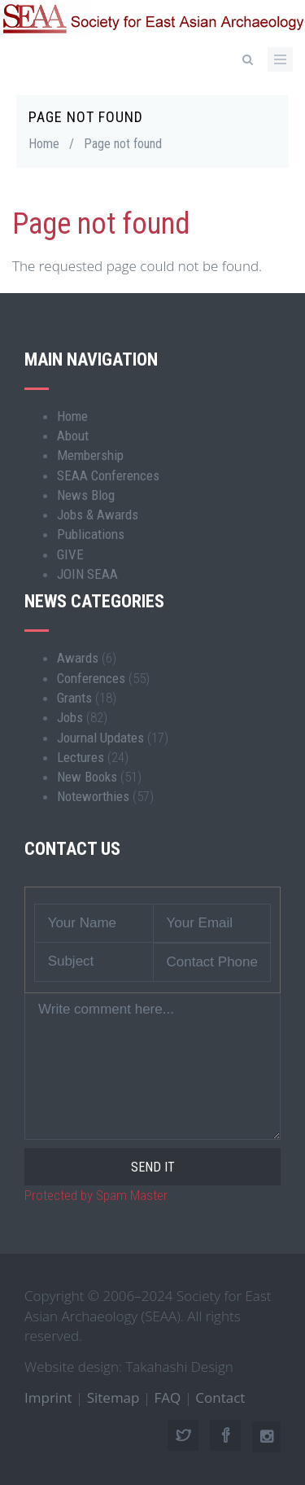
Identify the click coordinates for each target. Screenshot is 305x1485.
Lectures (80, 757)
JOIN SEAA (87, 574)
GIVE (70, 554)
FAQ (168, 1397)
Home (43, 143)
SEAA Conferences (108, 475)
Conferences (91, 678)
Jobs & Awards (97, 514)
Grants (74, 698)
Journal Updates (100, 737)
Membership (90, 455)
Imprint (48, 1397)
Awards (77, 658)
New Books (87, 777)
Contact (220, 1397)
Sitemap (113, 1397)
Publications (90, 534)
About (73, 435)
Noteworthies (93, 796)
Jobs (70, 717)
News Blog (86, 495)
